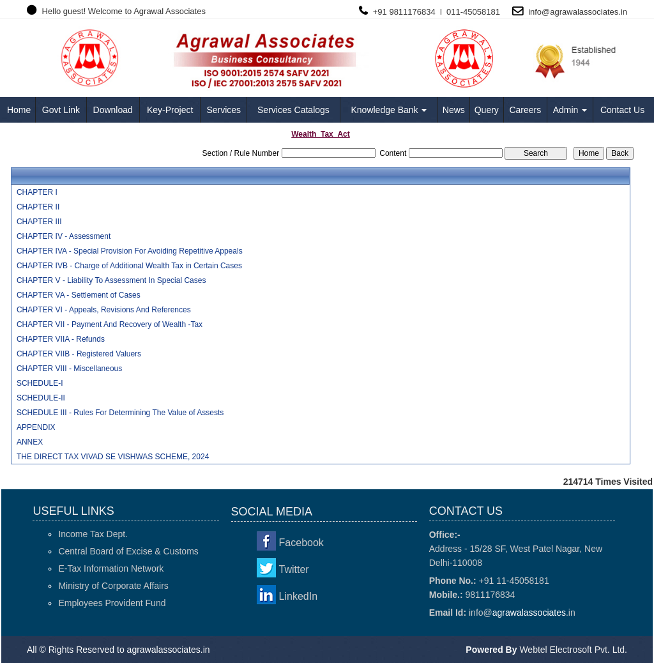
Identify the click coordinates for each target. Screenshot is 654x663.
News (454, 110)
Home (19, 110)
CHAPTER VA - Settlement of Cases (79, 295)
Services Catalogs (293, 110)
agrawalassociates (584, 12)
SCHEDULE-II (41, 397)
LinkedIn (298, 596)
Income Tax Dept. (93, 534)
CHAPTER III (39, 221)
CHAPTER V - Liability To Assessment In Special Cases (111, 280)
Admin (570, 110)
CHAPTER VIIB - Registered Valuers (79, 353)
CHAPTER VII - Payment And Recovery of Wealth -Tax (109, 324)
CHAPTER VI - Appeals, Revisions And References (104, 309)
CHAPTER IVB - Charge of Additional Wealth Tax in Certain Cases (129, 265)
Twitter (294, 569)
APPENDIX (36, 427)
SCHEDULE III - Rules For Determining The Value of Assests (120, 412)
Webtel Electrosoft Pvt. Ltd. (573, 649)
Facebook (301, 542)
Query (487, 110)
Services (223, 110)
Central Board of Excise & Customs (128, 551)
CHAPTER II (38, 206)
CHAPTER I (37, 192)
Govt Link (61, 110)
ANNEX (30, 442)
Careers (525, 110)
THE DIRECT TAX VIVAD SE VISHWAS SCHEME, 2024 (113, 456)
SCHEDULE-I (40, 383)
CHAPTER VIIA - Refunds (61, 339)
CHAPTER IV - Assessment (63, 236)
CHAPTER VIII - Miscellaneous (69, 368)
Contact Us (622, 110)
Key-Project (170, 110)
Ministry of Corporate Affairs (113, 586)
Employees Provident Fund (111, 603)
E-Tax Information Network (111, 568)
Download (113, 110)
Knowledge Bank (389, 110)
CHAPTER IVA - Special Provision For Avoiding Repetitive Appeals (130, 251)
